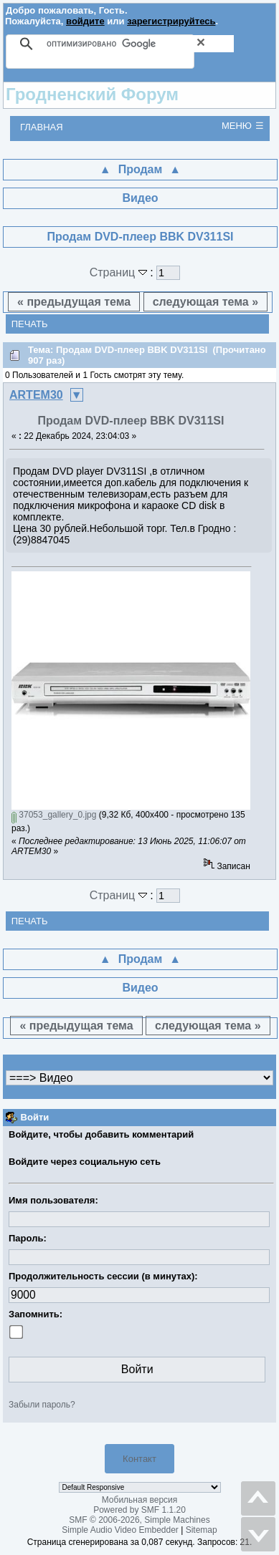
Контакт (139, 1458)
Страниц (120, 272)
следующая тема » (205, 302)
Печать (29, 324)
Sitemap (201, 1530)
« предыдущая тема (74, 302)
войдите (85, 21)
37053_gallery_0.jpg (53, 815)
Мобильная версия (140, 1500)
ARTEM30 (36, 395)
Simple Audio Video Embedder (120, 1530)
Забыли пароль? (42, 1405)
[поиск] (140, 43)
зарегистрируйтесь (171, 21)
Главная (41, 127)
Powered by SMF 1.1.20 (139, 1510)
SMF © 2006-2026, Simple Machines (139, 1520)
